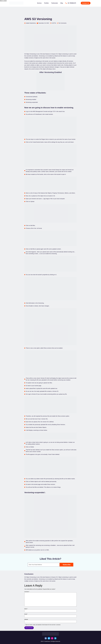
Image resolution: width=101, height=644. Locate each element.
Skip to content (3, 0)
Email (26, 614)
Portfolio (46, 3)
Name (26, 608)
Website (26, 619)
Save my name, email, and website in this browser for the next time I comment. (43, 624)
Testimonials (54, 3)
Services (39, 3)
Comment (26, 591)
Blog (61, 3)
